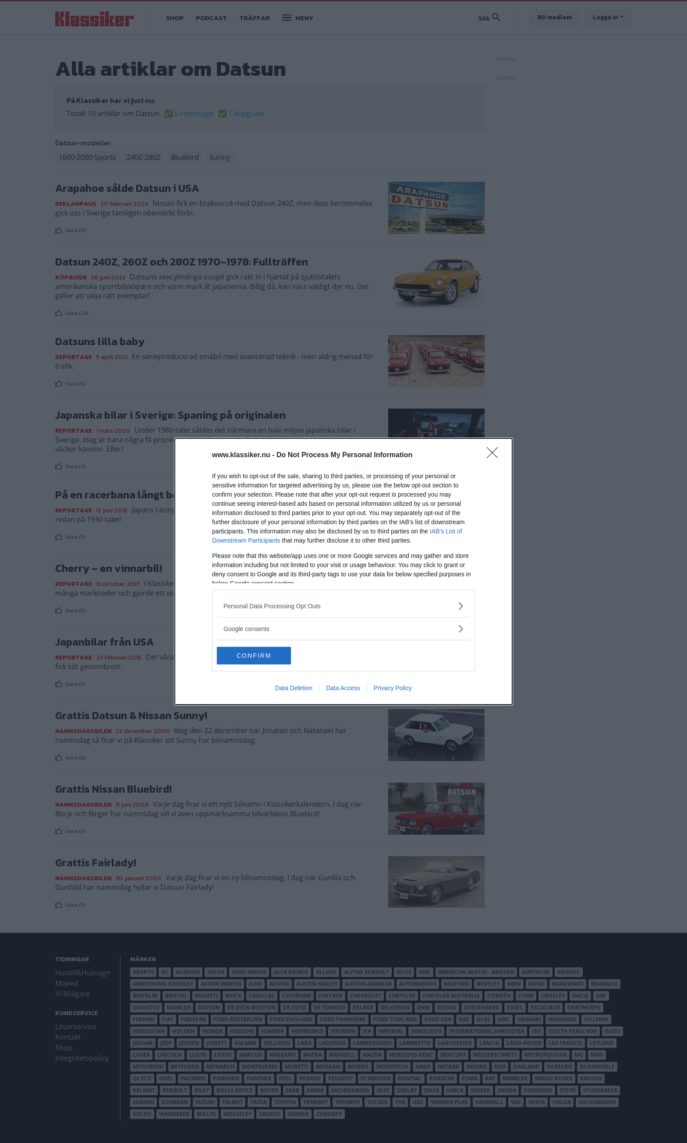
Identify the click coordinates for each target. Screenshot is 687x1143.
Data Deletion (293, 687)
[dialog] (343, 571)
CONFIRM (258, 655)
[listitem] (343, 605)
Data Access (343, 687)
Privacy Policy (393, 687)
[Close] (495, 455)
